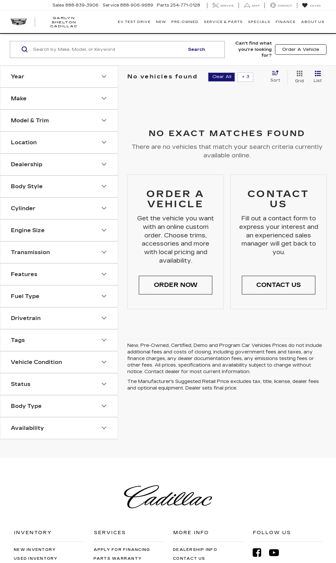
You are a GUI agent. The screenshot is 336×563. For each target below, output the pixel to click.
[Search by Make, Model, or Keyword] (107, 49)
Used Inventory (36, 558)
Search (196, 49)
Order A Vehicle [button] (300, 49)
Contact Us (189, 558)
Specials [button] (259, 22)
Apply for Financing (122, 550)
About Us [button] (313, 22)
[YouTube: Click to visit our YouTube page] (277, 552)
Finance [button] (286, 22)
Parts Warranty (118, 558)
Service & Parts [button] (223, 22)
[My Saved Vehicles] (311, 6)
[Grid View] (298, 77)
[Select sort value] (277, 76)
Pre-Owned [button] (185, 22)
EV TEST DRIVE (134, 22)
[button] (175, 285)
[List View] (318, 77)
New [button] (161, 22)
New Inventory (35, 550)
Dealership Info (195, 550)
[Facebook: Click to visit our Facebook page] (260, 552)
